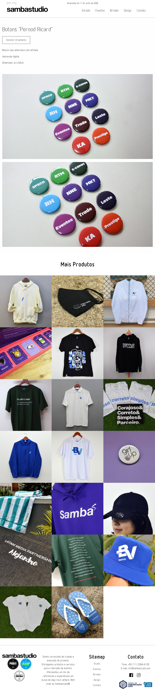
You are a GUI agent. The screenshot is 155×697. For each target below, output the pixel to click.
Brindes (114, 10)
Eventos (100, 10)
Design (127, 10)
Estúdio (86, 10)
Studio (97, 663)
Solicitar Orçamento (16, 40)
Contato (141, 10)
